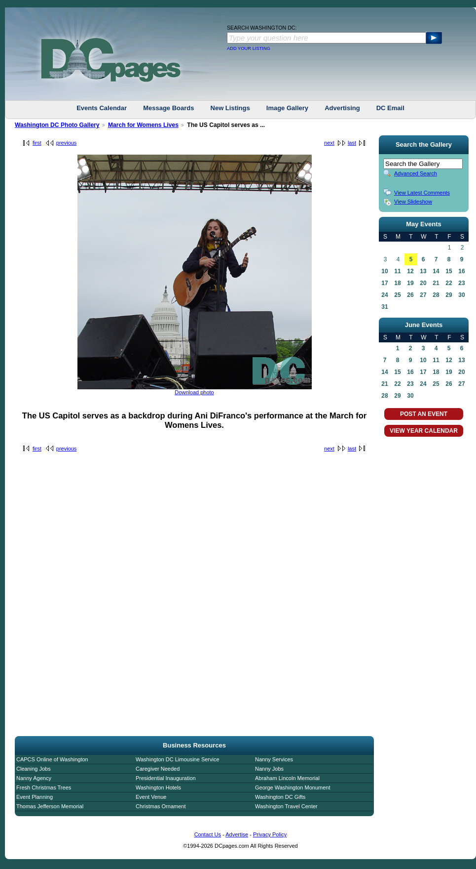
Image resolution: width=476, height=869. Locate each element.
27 (423, 294)
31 (384, 306)
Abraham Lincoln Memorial (287, 778)
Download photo (194, 392)
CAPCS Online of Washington (52, 759)
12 (410, 271)
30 (461, 294)
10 (384, 271)
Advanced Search (415, 173)
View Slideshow (413, 202)
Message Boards (168, 108)
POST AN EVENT (423, 414)
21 (436, 283)
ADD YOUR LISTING (248, 48)
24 (384, 294)
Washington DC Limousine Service (178, 759)
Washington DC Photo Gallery (57, 125)
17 (384, 283)
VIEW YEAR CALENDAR (424, 430)
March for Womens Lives (143, 125)
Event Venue (151, 797)
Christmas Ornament (160, 806)
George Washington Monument (292, 787)
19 (410, 283)
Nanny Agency (33, 778)
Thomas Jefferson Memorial (49, 806)
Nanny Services (274, 759)
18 (397, 283)
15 (448, 271)
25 (397, 294)
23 (461, 283)
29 (448, 294)
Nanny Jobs (269, 769)
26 (410, 294)
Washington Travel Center (286, 806)
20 (423, 283)
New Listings (230, 108)
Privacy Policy (270, 834)
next (329, 143)
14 (436, 271)
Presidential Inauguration (166, 778)
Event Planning (34, 797)
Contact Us (207, 834)
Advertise (236, 834)
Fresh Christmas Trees (43, 787)
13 (423, 271)
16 (461, 271)
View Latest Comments (422, 193)
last (352, 143)
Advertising (342, 108)
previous (66, 143)
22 (448, 283)
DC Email (390, 108)
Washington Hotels (158, 787)
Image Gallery (287, 108)
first (37, 143)
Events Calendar (101, 108)
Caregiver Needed (158, 769)
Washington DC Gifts (280, 797)
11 (397, 271)
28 (436, 294)
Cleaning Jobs (33, 769)
